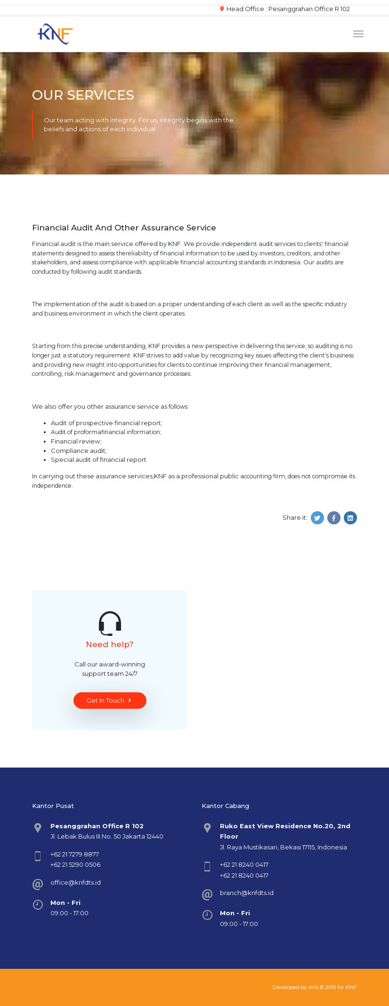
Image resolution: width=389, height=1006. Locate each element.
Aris (313, 987)
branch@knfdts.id (247, 892)
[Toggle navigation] (358, 32)
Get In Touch (110, 700)
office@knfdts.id (75, 882)
